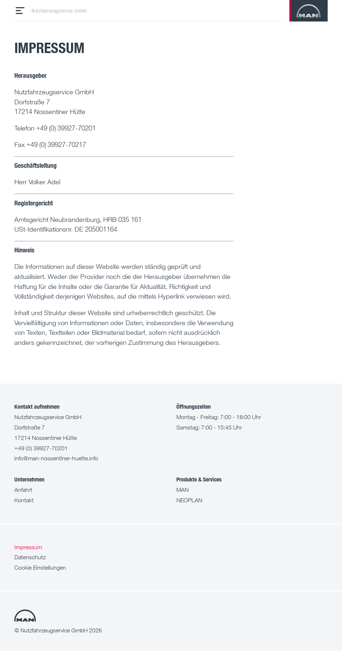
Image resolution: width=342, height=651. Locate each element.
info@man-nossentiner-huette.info (56, 458)
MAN (182, 489)
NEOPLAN (189, 500)
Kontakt (24, 500)
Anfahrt (23, 489)
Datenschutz (30, 557)
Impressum (28, 547)
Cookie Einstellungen (40, 567)
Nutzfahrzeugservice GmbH (59, 11)
